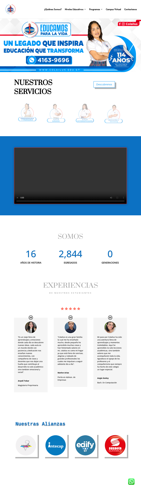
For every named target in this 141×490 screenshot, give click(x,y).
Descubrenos (104, 84)
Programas (94, 9)
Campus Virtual (113, 9)
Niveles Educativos (74, 9)
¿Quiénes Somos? (53, 9)
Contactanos (130, 9)
